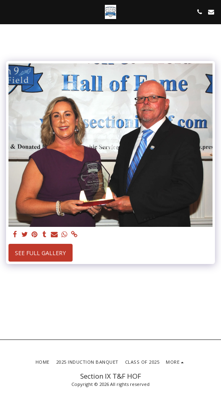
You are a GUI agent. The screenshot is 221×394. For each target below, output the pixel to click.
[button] (9, 11)
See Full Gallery (40, 253)
